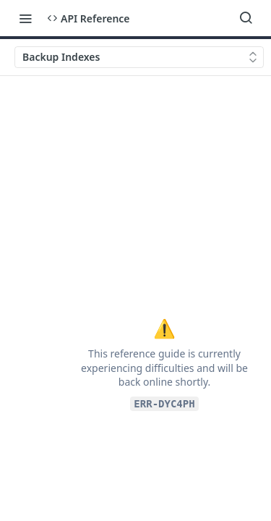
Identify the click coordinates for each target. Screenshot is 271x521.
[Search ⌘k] (246, 18)
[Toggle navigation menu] (25, 18)
